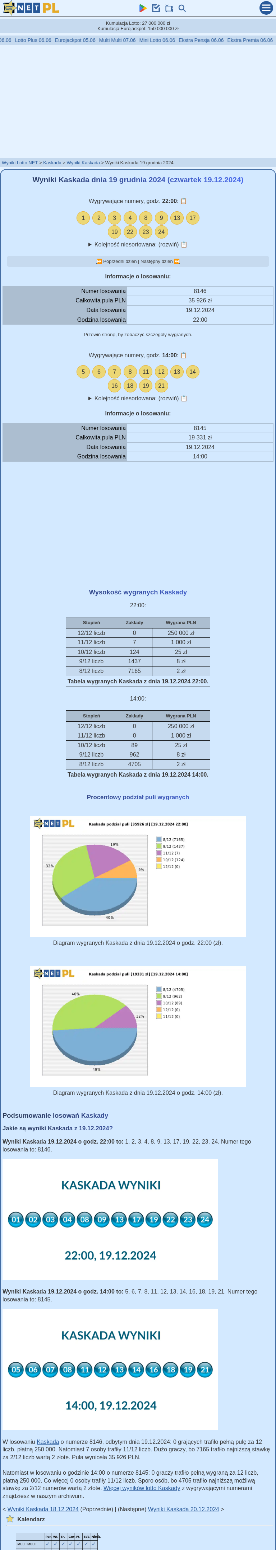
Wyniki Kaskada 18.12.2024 (43, 1509)
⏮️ (99, 261)
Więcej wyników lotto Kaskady (142, 1488)
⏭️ (177, 261)
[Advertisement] (138, 101)
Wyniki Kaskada (83, 162)
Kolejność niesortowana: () (141, 244)
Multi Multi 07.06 (123, 40)
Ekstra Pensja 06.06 (206, 40)
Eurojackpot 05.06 (80, 40)
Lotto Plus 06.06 (38, 40)
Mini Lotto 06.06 (163, 40)
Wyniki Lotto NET (20, 162)
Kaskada (52, 162)
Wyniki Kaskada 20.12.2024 (183, 1509)
